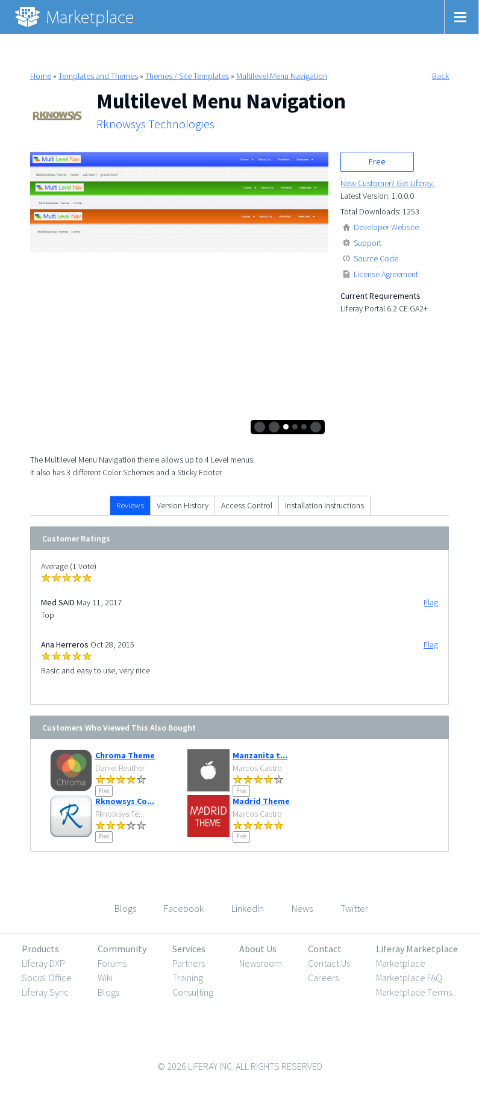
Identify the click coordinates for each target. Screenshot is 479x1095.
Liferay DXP (43, 963)
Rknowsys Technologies (155, 124)
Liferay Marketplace (417, 949)
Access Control (246, 505)
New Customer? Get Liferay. (387, 183)
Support (367, 242)
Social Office (47, 978)
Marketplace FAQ (409, 978)
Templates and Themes (98, 75)
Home (40, 75)
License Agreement (386, 274)
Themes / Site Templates (187, 75)
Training (187, 978)
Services (188, 949)
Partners (188, 963)
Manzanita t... (260, 755)
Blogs (108, 992)
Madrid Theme (261, 801)
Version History (182, 505)
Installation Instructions (324, 505)
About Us (258, 949)
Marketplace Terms (414, 992)
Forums (112, 963)
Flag (431, 602)
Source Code (376, 258)
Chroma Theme (125, 755)
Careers (323, 978)
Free (377, 161)
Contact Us (329, 963)
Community (122, 949)
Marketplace (400, 963)
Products (40, 949)
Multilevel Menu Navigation (281, 75)
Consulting (192, 992)
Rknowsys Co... (124, 801)
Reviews (130, 505)
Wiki (105, 978)
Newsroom (260, 963)
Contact (325, 949)
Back (440, 75)
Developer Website (386, 227)
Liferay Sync (45, 992)
